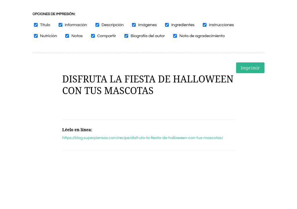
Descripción (113, 25)
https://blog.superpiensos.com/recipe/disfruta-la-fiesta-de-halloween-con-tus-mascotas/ (142, 138)
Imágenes (147, 25)
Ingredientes (182, 25)
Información (76, 25)
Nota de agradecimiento (201, 36)
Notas (77, 36)
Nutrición (48, 36)
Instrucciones (221, 25)
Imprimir (250, 68)
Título (45, 25)
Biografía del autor (148, 36)
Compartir (106, 36)
